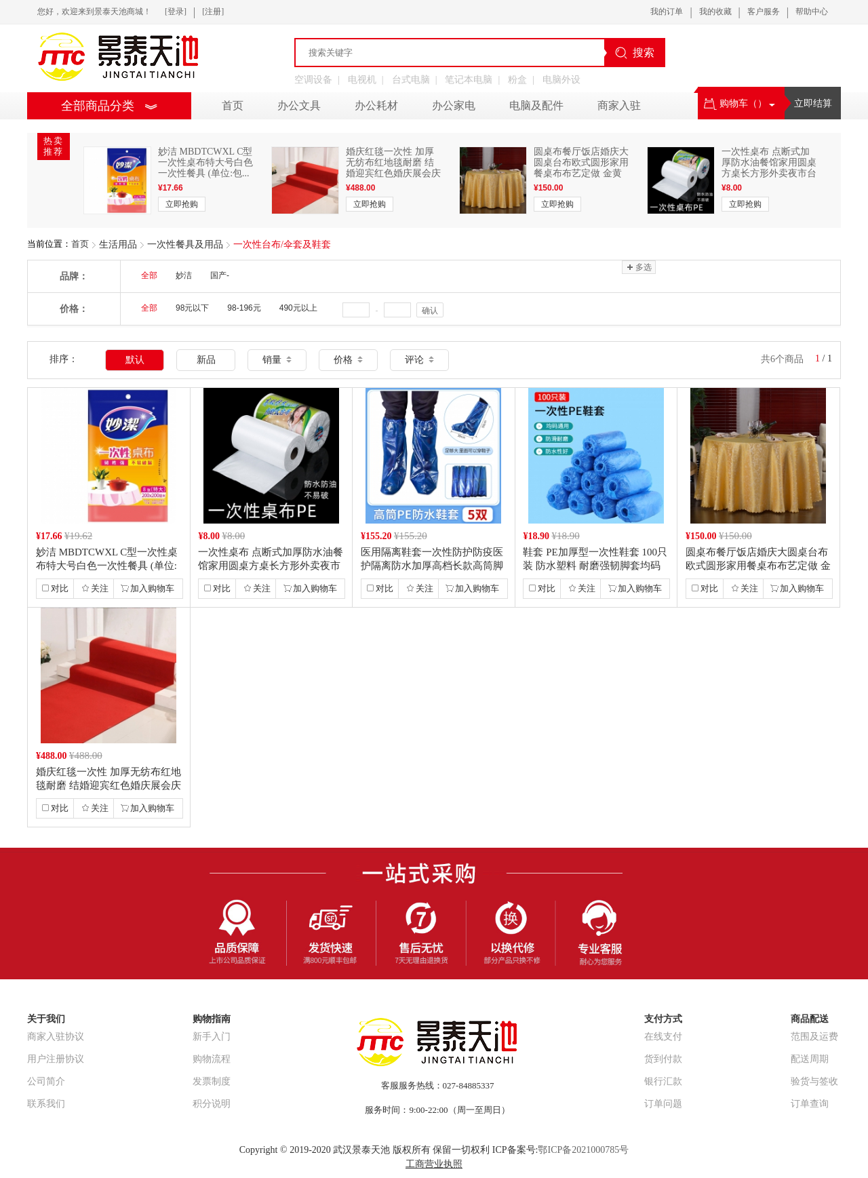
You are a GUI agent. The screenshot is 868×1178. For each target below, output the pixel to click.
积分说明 (212, 1104)
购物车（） (739, 103)
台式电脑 (411, 80)
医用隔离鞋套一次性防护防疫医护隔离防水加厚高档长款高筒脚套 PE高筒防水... (432, 566)
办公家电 (453, 105)
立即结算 (813, 103)
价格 (348, 360)
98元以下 (192, 308)
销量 (277, 360)
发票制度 (212, 1081)
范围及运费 (814, 1037)
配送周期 (810, 1059)
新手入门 (212, 1037)
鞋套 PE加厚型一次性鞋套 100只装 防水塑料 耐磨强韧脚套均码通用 (595, 566)
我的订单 (666, 11)
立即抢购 (181, 204)
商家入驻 (619, 105)
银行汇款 (663, 1081)
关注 (94, 588)
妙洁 (184, 275)
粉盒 (517, 80)
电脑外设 (561, 80)
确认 (430, 310)
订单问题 (663, 1104)
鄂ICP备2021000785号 (583, 1150)
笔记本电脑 (468, 80)
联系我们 (46, 1104)
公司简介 (46, 1081)
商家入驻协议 (55, 1037)
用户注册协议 (55, 1059)
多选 (638, 267)
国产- (219, 275)
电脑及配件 (536, 105)
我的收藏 (715, 11)
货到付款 (663, 1059)
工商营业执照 (434, 1164)
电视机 (362, 80)
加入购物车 (147, 588)
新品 (206, 360)
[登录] (175, 11)
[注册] (213, 11)
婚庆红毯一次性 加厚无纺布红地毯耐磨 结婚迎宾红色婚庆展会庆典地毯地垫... (393, 167)
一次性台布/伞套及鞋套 (282, 244)
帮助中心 (811, 11)
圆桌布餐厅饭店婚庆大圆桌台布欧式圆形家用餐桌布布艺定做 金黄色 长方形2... (581, 167)
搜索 (634, 53)
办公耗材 (376, 105)
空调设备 (313, 80)
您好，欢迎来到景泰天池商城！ (94, 11)
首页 (80, 244)
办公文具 (299, 105)
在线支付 (663, 1037)
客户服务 (763, 11)
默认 (134, 360)
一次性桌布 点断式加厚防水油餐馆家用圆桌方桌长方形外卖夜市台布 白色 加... (769, 167)
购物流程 (212, 1059)
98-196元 (243, 308)
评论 (419, 360)
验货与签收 (814, 1081)
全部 (149, 275)
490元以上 (298, 308)
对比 (54, 588)
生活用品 (118, 244)
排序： (64, 359)
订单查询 (810, 1104)
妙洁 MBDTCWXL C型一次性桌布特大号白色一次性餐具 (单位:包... (205, 162)
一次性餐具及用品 (185, 244)
